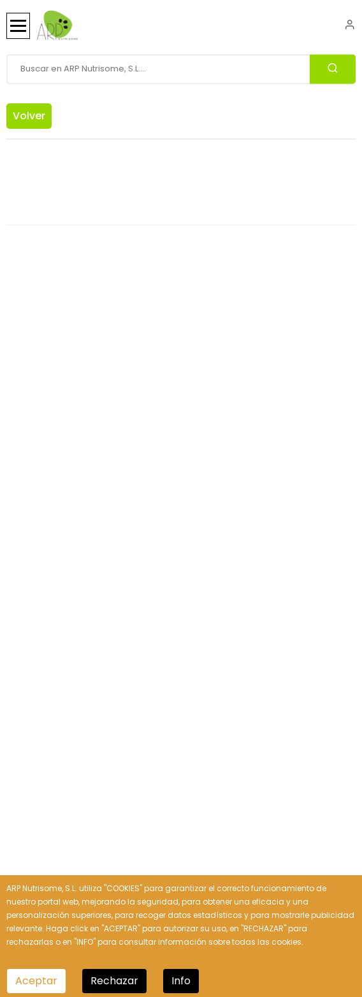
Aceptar (36, 980)
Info (181, 980)
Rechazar (114, 980)
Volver (29, 115)
